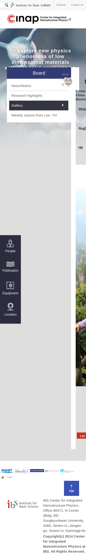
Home (47, 4)
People (10, 246)
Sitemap (61, 4)
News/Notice (21, 86)
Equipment (10, 288)
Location (10, 309)
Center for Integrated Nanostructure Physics (37, 19)
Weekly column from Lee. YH (34, 115)
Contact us (77, 4)
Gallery (17, 105)
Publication (10, 266)
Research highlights (26, 95)
